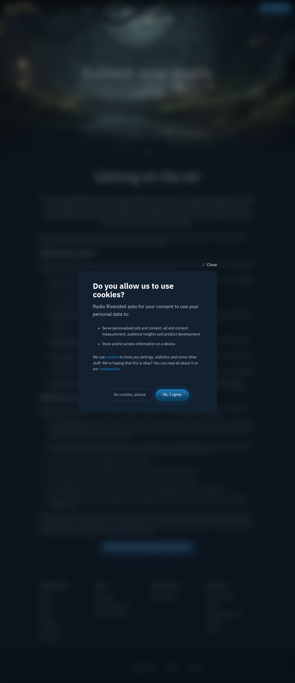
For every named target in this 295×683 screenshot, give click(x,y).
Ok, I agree (172, 394)
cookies (112, 357)
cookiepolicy (109, 368)
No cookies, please (130, 394)
